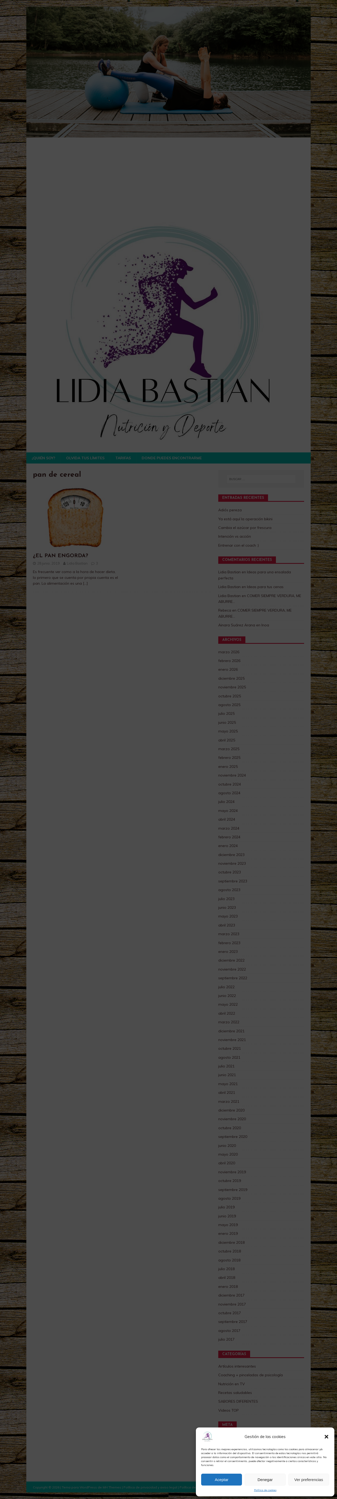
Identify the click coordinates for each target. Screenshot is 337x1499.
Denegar (265, 1479)
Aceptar (222, 1479)
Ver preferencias (308, 1479)
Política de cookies (265, 1490)
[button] (326, 1436)
